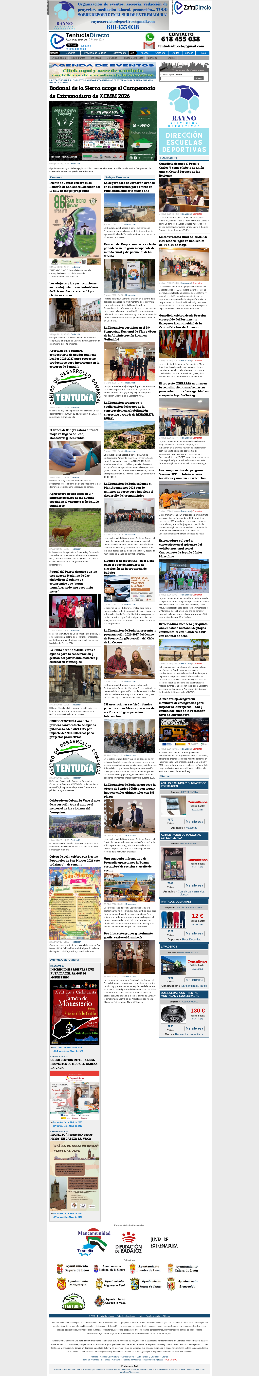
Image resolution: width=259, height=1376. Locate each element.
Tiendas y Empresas (132, 58)
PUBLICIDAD (171, 1360)
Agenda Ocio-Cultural (109, 1357)
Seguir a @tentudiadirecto (76, 47)
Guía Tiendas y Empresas (148, 1357)
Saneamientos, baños (194, 985)
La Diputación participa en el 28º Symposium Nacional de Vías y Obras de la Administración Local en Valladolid (130, 333)
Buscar (198, 78)
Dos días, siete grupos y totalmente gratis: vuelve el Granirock (128, 935)
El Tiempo (105, 1360)
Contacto (116, 1360)
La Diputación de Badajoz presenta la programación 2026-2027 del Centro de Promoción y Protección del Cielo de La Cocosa (130, 636)
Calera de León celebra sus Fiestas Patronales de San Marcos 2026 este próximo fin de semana (74, 860)
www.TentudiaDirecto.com (192, 1370)
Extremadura (119, 53)
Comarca (70, 53)
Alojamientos (59, 58)
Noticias (94, 1357)
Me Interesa (194, 821)
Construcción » (171, 985)
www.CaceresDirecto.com (119, 1370)
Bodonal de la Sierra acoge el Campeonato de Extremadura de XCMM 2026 (102, 92)
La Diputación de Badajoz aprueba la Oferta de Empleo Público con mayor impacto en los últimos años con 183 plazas (130, 790)
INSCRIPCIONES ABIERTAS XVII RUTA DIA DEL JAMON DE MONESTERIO (72, 973)
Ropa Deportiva (191, 939)
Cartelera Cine (127, 1357)
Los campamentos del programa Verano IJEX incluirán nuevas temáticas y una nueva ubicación (182, 474)
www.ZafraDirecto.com (130, 1372)
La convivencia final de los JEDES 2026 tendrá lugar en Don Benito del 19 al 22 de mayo (183, 241)
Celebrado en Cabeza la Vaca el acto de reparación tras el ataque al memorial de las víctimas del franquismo (74, 806)
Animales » (178, 827)
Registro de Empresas (153, 1360)
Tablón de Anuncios (90, 1360)
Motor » (170, 1034)
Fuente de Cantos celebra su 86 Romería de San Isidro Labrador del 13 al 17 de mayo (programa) (74, 187)
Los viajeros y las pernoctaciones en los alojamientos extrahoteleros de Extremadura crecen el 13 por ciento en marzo (73, 289)
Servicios (152, 58)
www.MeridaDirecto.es (142, 1370)
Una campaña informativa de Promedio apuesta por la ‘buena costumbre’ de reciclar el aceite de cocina (127, 864)
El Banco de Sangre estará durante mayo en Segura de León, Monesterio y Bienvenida (73, 434)
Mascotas (191, 827)
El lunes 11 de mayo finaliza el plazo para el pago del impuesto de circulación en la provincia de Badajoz (129, 566)
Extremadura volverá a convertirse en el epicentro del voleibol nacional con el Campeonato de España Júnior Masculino (180, 548)
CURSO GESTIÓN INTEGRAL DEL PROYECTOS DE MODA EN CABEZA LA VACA (73, 1064)
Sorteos (189, 53)
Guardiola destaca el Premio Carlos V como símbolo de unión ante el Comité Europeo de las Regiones (181, 169)
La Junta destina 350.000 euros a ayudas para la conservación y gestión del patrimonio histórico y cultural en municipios (73, 656)
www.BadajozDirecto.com (94, 1370)
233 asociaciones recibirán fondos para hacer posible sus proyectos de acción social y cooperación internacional (129, 710)
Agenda (144, 53)
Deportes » (175, 939)
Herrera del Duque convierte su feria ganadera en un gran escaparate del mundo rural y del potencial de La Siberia (130, 250)
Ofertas (175, 53)
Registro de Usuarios (132, 1360)
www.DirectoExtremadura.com (67, 1370)
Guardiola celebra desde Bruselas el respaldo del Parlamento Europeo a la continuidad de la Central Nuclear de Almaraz (182, 321)
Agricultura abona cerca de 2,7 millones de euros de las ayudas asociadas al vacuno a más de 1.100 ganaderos (74, 500)
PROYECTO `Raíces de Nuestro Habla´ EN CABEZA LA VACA (71, 1137)
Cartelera (160, 53)
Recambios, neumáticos (189, 1034)
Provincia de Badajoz (95, 53)
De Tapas (96, 58)
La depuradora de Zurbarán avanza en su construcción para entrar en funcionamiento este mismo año (129, 187)
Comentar (197, 214)
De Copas (112, 58)
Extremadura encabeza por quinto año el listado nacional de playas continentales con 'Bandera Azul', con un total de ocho (183, 630)
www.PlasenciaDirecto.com (167, 1370)
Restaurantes (78, 58)
